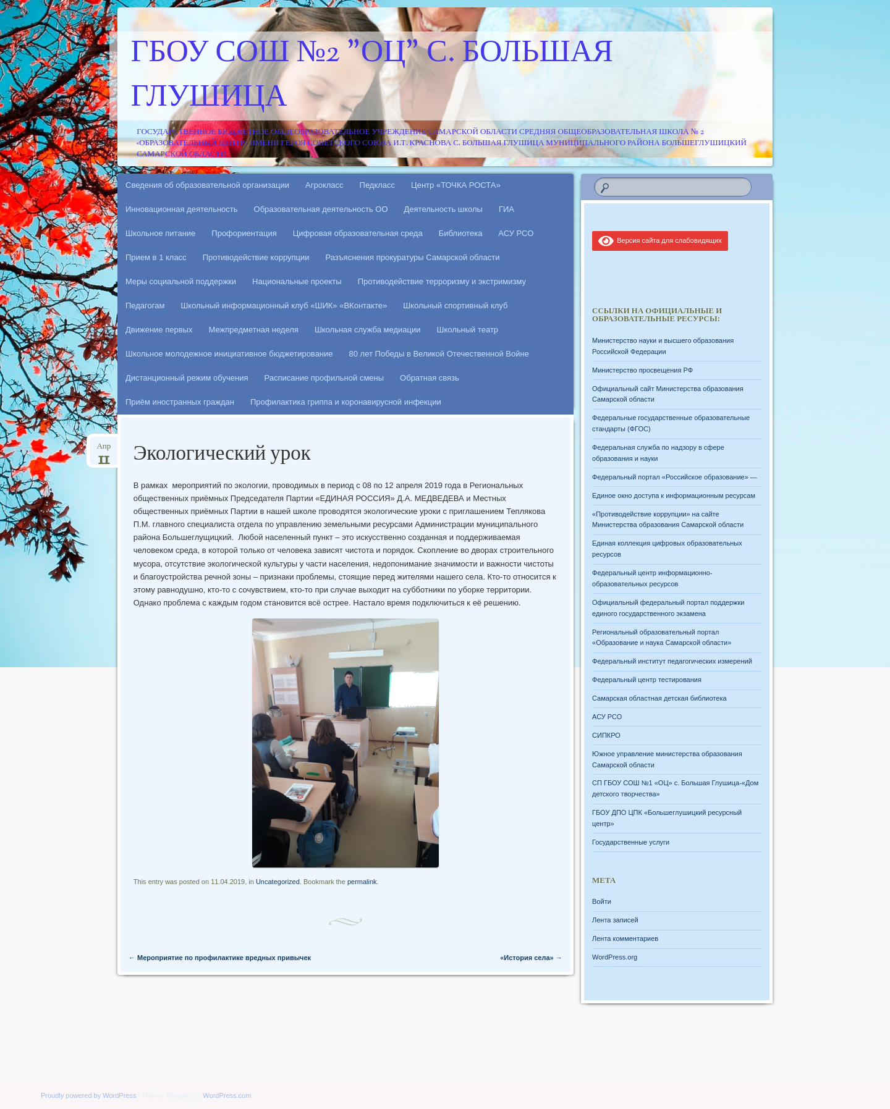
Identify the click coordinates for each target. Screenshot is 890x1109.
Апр (103, 450)
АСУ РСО (515, 233)
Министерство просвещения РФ (642, 370)
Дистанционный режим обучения (186, 377)
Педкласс (378, 185)
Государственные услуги (630, 842)
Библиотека (461, 233)
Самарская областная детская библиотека (659, 698)
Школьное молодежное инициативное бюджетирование (229, 353)
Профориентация (243, 233)
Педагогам (144, 305)
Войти (601, 901)
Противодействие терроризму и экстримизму (442, 281)
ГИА (506, 209)
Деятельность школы (443, 209)
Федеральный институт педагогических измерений (672, 661)
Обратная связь (429, 377)
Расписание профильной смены (324, 377)
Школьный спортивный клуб (455, 305)
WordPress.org (614, 957)
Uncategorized (278, 881)
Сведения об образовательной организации (207, 185)
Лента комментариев (625, 938)
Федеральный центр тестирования (646, 679)
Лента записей (615, 920)
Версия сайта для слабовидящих (660, 240)
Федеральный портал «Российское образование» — (674, 477)
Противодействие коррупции (256, 257)
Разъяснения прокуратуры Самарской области (413, 257)
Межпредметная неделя (253, 329)
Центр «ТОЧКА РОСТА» (456, 185)
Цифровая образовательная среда (358, 233)
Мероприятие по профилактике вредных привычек (220, 957)
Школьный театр (467, 329)
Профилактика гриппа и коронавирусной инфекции (345, 402)
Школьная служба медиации (368, 329)
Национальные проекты (297, 281)
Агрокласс (324, 185)
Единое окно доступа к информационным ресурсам (673, 495)
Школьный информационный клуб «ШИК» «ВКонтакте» (283, 305)
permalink (362, 881)
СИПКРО (606, 735)
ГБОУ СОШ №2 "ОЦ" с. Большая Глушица (372, 76)
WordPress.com (227, 1095)
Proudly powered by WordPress (88, 1095)
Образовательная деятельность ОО (321, 209)
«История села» (531, 957)
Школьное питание (160, 233)
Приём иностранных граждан (179, 402)
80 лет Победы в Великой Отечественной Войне (439, 353)
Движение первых (158, 329)
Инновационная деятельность (181, 209)
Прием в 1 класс (156, 257)
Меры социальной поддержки (180, 281)
